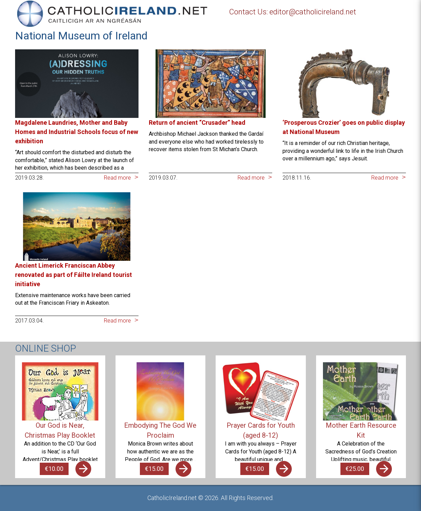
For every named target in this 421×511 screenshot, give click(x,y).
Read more (117, 177)
